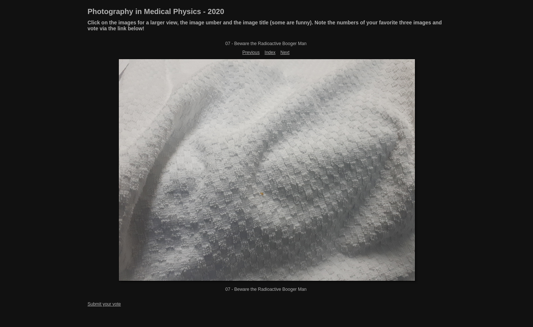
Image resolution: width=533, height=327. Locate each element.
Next (285, 52)
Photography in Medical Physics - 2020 (156, 11)
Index (270, 52)
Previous (251, 52)
